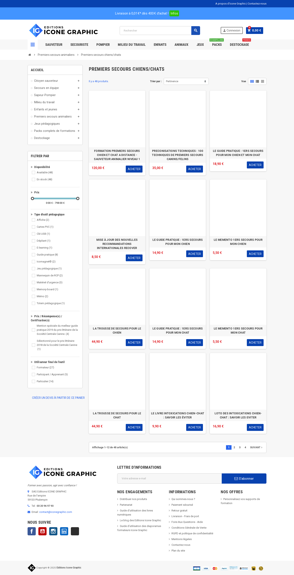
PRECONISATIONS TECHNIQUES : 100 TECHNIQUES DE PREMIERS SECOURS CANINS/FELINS (177, 155)
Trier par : (156, 81)
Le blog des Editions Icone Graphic (140, 520)
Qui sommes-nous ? (183, 499)
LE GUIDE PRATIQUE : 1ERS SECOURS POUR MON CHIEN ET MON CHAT (238, 153)
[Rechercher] (160, 30)
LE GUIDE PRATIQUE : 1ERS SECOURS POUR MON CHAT (178, 330)
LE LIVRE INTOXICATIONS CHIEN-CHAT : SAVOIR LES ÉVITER (177, 415)
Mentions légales (182, 539)
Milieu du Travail (132, 45)
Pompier (103, 45)
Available (45, 172)
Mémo (42, 296)
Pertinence (172, 81)
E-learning (44, 247)
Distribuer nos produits (133, 499)
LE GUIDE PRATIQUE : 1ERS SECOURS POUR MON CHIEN (178, 241)
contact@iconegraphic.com (55, 511)
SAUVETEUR (53, 45)
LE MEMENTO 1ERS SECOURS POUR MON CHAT (238, 330)
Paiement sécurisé (182, 504)
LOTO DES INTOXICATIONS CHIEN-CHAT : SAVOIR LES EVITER (238, 415)
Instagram (53, 531)
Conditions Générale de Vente (189, 527)
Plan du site (178, 550)
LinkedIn (64, 531)
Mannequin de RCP (50, 275)
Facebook (32, 531)
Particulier (45, 381)
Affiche (43, 219)
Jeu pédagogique (49, 268)
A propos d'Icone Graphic (230, 3)
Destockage (240, 43)
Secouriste (79, 45)
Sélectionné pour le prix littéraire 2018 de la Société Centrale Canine (57, 345)
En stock (44, 179)
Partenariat (126, 504)
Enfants (160, 45)
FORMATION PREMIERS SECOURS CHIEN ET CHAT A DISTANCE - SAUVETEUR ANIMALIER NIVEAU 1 (117, 155)
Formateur (45, 367)
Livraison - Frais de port (185, 516)
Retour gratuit (179, 510)
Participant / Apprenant (52, 374)
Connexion (232, 30)
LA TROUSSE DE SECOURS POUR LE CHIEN (117, 330)
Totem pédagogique (51, 303)
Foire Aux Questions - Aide (187, 521)
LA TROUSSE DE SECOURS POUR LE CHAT (117, 415)
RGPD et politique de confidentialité (192, 533)
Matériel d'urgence (49, 282)
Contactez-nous (257, 3)
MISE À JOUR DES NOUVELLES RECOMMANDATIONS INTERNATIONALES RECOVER (117, 244)
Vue (243, 81)
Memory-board (47, 289)
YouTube (42, 531)
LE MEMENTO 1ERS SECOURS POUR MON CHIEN (238, 241)
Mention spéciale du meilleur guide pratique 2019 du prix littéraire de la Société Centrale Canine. (57, 329)
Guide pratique (47, 254)
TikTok (75, 531)
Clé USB (43, 233)
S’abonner (244, 478)
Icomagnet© (46, 261)
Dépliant (43, 240)
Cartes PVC (45, 226)
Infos (174, 13)
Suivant (256, 447)
